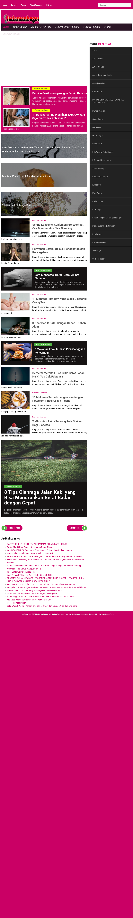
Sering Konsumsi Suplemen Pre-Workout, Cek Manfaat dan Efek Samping (58, 226)
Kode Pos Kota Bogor (16, 603)
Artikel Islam (97, 59)
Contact (14, 5)
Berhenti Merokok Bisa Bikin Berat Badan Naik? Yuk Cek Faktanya (58, 374)
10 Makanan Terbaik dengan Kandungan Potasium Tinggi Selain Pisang (57, 399)
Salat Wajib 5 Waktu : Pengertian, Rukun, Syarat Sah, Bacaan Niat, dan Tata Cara (42, 606)
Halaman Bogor (42, 614)
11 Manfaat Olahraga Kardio (17, 205)
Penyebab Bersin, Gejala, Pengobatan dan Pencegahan (58, 250)
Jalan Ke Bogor (99, 168)
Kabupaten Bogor (100, 177)
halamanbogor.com (81, 614)
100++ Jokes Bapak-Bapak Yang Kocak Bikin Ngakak (30, 553)
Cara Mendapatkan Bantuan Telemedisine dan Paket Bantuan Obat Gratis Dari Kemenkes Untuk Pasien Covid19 (43, 149)
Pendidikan (97, 234)
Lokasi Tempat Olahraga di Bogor (106, 218)
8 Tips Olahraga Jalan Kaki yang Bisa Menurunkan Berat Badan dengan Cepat (40, 497)
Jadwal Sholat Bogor (67, 27)
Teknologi (96, 250)
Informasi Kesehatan (41, 89)
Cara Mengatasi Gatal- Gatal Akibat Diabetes (56, 276)
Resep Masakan (99, 242)
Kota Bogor (97, 193)
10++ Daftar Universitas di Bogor (21, 572)
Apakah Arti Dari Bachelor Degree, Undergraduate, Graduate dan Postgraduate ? (42, 584)
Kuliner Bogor (98, 201)
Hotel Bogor (97, 135)
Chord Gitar (97, 92)
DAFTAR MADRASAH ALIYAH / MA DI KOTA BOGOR (29, 575)
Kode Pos (96, 185)
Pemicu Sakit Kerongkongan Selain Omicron (60, 93)
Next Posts (78, 528)
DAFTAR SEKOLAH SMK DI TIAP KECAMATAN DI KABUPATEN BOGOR (37, 544)
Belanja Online (11, 34)
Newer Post (10, 528)
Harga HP (96, 127)
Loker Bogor (20, 27)
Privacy (49, 5)
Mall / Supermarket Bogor (103, 226)
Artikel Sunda (98, 67)
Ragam (107, 27)
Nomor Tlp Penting (41, 27)
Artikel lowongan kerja (102, 75)
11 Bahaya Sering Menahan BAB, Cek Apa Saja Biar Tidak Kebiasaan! (58, 116)
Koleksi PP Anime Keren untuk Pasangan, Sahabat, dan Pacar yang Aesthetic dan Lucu (45, 556)
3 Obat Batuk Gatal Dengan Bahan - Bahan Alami (59, 324)
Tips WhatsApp (36, 5)
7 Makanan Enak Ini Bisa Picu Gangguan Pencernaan (59, 350)
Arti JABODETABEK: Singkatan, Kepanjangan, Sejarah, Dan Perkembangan (39, 550)
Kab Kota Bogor (91, 27)
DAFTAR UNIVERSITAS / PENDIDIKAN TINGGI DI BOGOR (108, 101)
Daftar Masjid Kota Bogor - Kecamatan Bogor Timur (29, 547)
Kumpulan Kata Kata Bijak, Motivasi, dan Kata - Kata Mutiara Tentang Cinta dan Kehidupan (46, 587)
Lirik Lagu (96, 209)
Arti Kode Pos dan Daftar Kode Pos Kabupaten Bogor (30, 600)
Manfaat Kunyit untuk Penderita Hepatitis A (26, 176)
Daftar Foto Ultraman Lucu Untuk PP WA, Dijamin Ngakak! (32, 593)
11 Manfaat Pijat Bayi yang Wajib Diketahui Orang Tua (59, 300)
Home (4, 5)
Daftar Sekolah (98, 111)
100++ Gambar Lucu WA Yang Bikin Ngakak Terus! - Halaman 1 (34, 590)
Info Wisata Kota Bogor (102, 152)
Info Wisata (97, 144)
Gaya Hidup (97, 119)
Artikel (23, 5)
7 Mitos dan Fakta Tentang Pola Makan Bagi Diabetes (57, 423)
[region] (42, 60)
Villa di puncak (98, 259)
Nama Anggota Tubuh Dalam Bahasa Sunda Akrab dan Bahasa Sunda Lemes (40, 597)
